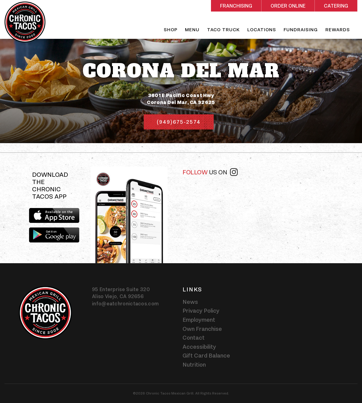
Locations (261, 29)
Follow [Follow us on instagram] (210, 171)
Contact (194, 337)
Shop (170, 29)
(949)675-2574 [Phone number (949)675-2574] (179, 122)
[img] (129, 214)
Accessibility (199, 346)
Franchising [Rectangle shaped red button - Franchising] (236, 5)
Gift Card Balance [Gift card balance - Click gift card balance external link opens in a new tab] (206, 355)
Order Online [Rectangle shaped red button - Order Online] (288, 5)
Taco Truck (223, 29)
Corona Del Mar (181, 71)
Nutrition (194, 364)
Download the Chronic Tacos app (50, 185)
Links (192, 289)
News (190, 301)
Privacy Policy (201, 310)
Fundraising (301, 29)
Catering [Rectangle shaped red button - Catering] (336, 5)
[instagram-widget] (254, 203)
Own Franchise (202, 328)
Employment (199, 319)
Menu (192, 29)
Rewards (337, 29)
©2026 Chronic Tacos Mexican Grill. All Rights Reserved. (181, 393)
